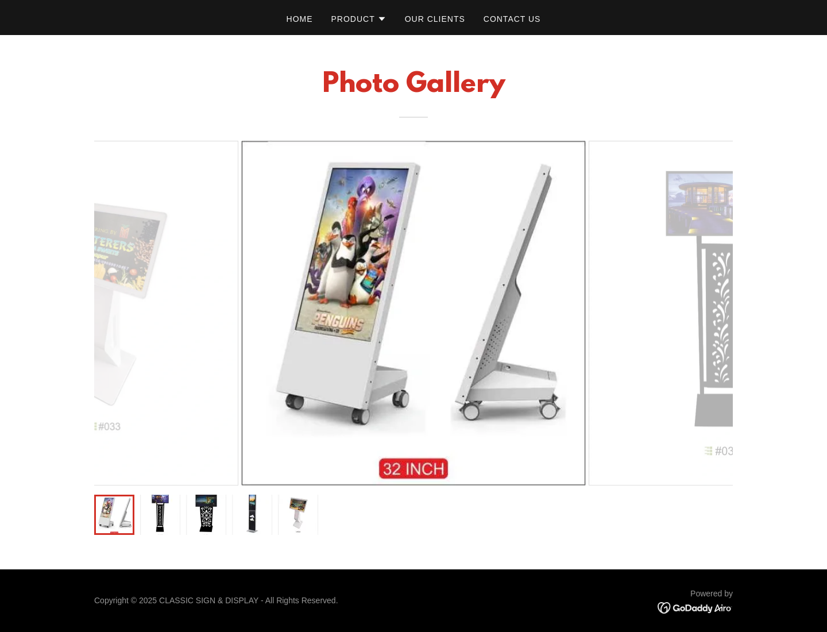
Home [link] (300, 19)
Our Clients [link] (435, 19)
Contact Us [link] (512, 19)
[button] (359, 19)
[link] (695, 607)
